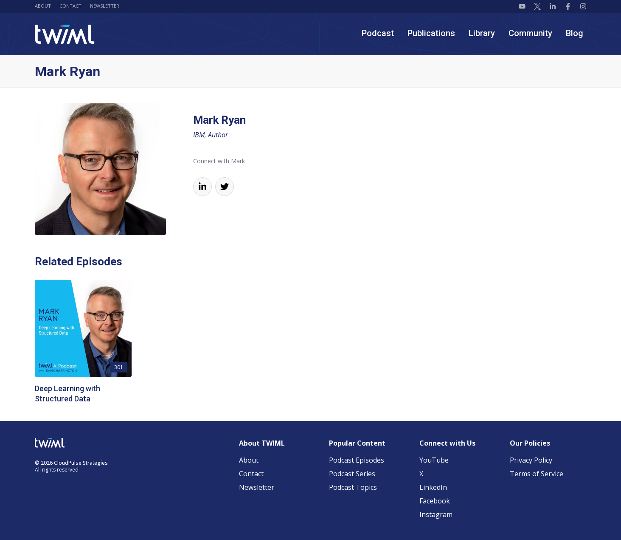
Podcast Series (352, 473)
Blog (574, 33)
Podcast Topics (353, 487)
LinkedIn (433, 487)
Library (482, 33)
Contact (70, 6)
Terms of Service (536, 473)
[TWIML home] (65, 34)
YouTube (434, 460)
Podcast (378, 33)
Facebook (434, 501)
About (43, 6)
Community (530, 33)
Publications (431, 33)
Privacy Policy (531, 460)
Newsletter (104, 6)
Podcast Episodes (356, 460)
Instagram (435, 514)
